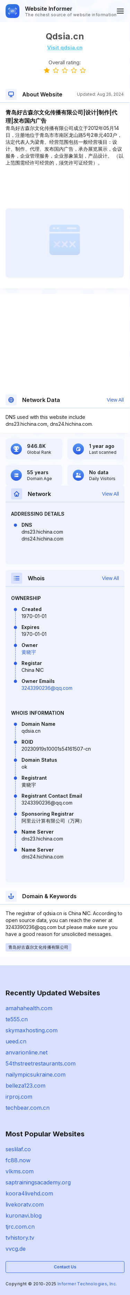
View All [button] (115, 400)
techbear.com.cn (28, 1107)
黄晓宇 (28, 652)
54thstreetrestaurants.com (41, 1063)
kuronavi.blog (24, 1215)
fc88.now (18, 1160)
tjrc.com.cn (20, 1226)
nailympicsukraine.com (36, 1074)
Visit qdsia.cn (65, 47)
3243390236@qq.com (46, 688)
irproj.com (19, 1096)
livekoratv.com (25, 1204)
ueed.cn (16, 1041)
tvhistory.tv (20, 1237)
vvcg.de (16, 1248)
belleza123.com (25, 1085)
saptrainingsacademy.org (38, 1182)
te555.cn (17, 1019)
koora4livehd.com (29, 1193)
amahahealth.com (29, 1008)
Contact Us (65, 1266)
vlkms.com (20, 1171)
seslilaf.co (18, 1149)
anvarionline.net (26, 1052)
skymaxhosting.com (32, 1030)
